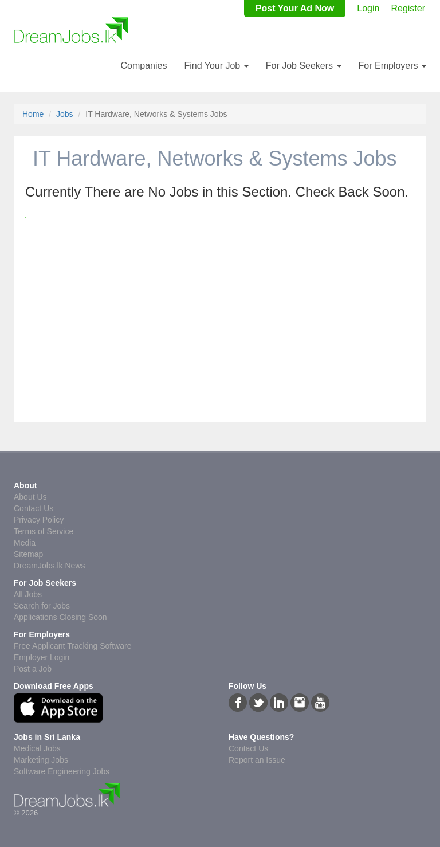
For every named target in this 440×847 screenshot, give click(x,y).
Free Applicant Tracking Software (72, 645)
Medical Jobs (37, 748)
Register (408, 8)
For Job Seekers (303, 65)
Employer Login (41, 657)
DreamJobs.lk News (49, 565)
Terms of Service (43, 531)
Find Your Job (216, 65)
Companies (143, 65)
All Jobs (28, 594)
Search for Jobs (42, 605)
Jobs (64, 114)
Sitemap (28, 554)
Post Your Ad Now (295, 8)
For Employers (392, 65)
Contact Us (33, 508)
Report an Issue (257, 759)
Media (25, 542)
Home (33, 114)
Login (368, 8)
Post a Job (33, 668)
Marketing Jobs (41, 759)
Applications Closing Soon (60, 617)
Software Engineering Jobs (61, 771)
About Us (30, 496)
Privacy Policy (39, 519)
